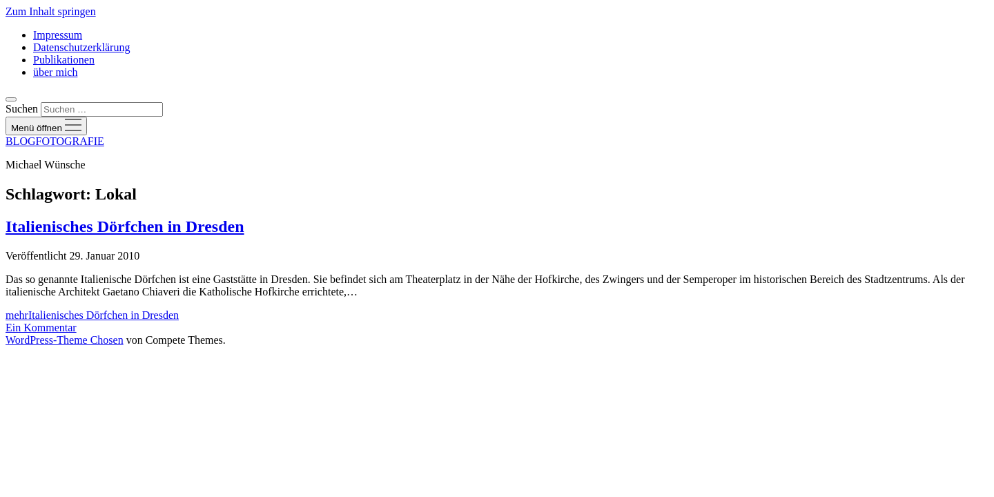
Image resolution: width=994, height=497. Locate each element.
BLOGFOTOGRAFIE (55, 141)
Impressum (57, 35)
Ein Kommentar (41, 327)
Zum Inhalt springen (51, 11)
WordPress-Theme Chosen (65, 340)
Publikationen (64, 60)
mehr (92, 315)
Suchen (22, 109)
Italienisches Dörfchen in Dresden (125, 226)
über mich (55, 72)
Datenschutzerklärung (81, 47)
